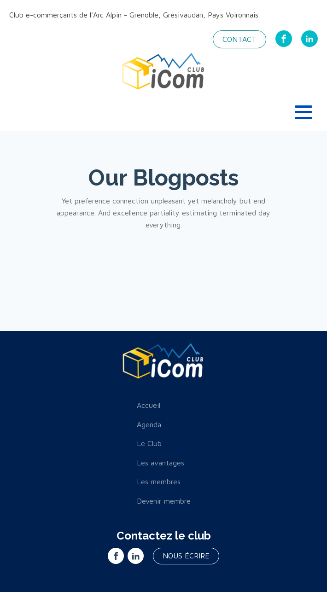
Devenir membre (164, 501)
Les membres (159, 481)
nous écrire (186, 555)
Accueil (148, 405)
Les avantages (160, 463)
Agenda (149, 424)
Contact (239, 39)
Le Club (149, 443)
